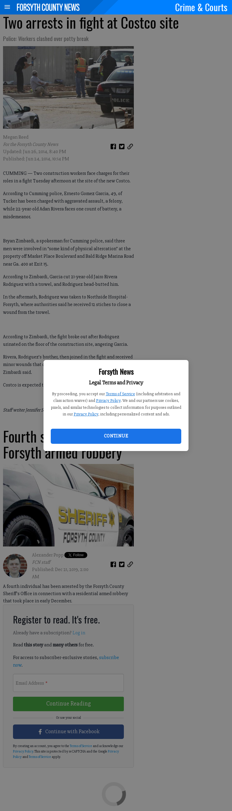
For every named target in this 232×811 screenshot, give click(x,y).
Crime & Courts (201, 7)
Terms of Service (120, 393)
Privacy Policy (108, 400)
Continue (116, 436)
